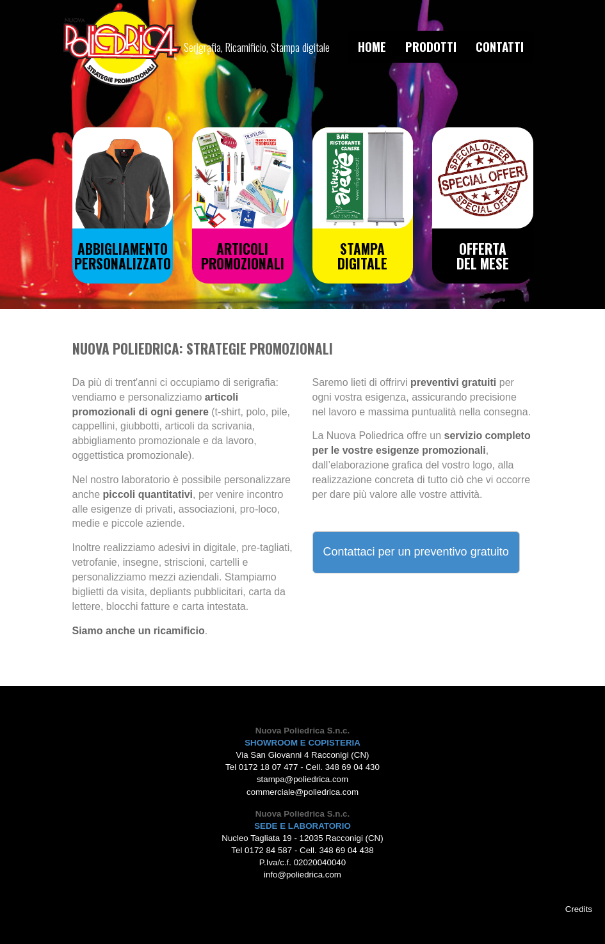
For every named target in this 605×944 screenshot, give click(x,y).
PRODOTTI (430, 46)
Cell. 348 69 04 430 (342, 767)
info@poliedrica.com (302, 874)
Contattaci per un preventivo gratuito (416, 551)
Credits (578, 909)
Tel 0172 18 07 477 (261, 767)
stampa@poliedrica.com (302, 779)
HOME (372, 46)
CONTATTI (500, 46)
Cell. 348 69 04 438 (337, 850)
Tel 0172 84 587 (261, 850)
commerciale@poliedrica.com (302, 792)
